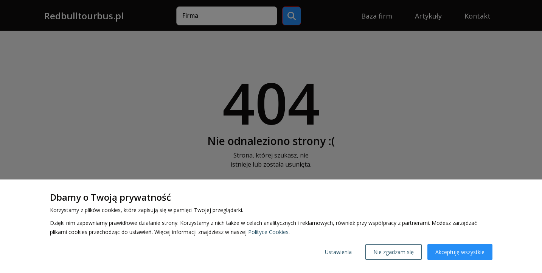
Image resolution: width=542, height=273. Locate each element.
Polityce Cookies (268, 232)
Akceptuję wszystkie (460, 252)
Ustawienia (338, 252)
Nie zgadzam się (393, 252)
